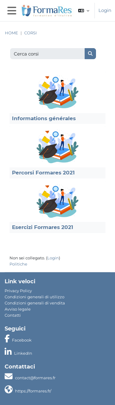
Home (11, 33)
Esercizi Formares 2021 (42, 227)
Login (104, 10)
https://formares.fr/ (33, 390)
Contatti (13, 315)
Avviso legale (18, 309)
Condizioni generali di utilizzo (34, 296)
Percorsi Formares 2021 (43, 173)
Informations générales (44, 118)
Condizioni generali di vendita (35, 302)
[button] (83, 10)
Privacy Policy (18, 290)
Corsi (30, 33)
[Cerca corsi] (47, 53)
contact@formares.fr (35, 377)
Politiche (18, 264)
